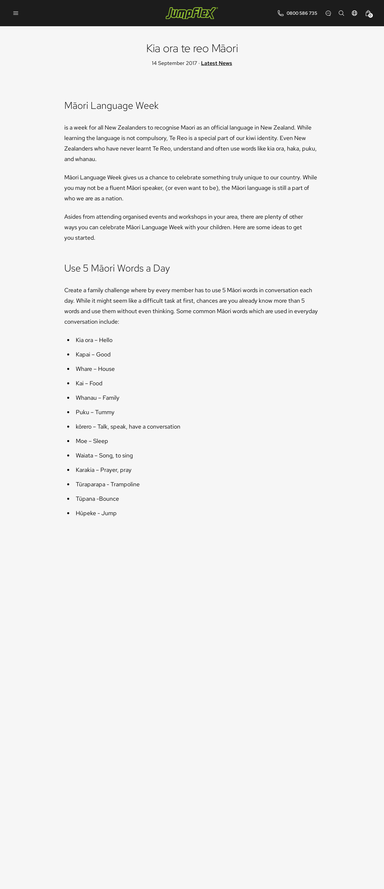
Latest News (216, 63)
